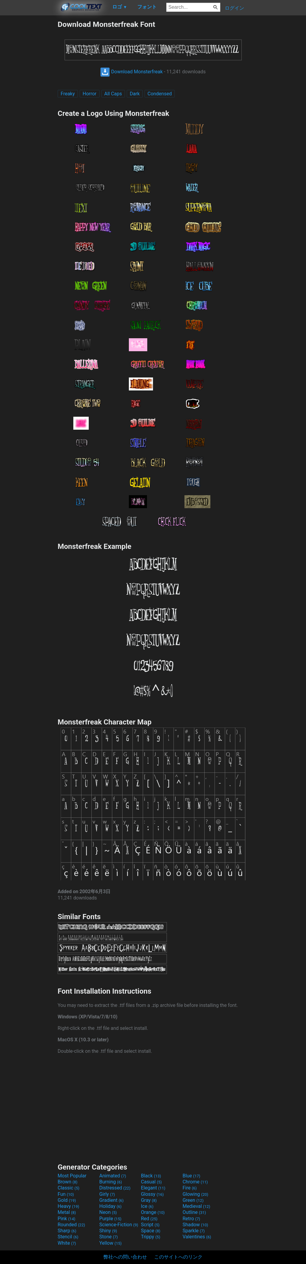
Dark (135, 94)
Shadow (195, 1224)
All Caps (113, 94)
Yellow (110, 1243)
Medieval (196, 1206)
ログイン (234, 8)
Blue (191, 1176)
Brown (67, 1182)
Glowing (195, 1194)
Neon (108, 1212)
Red (149, 1218)
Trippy (150, 1237)
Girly (107, 1194)
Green (193, 1200)
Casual (151, 1182)
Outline (194, 1212)
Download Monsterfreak (131, 72)
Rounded (71, 1224)
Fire (190, 1188)
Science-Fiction (118, 1224)
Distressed (114, 1188)
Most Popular (72, 1176)
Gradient (111, 1200)
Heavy (68, 1206)
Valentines (197, 1237)
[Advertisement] (29, 110)
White (67, 1243)
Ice (147, 1206)
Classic (68, 1188)
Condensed (160, 94)
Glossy (152, 1194)
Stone (108, 1237)
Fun (66, 1194)
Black (151, 1176)
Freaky (68, 94)
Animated (112, 1176)
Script (150, 1224)
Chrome (195, 1182)
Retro (191, 1218)
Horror (90, 94)
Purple (110, 1218)
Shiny (108, 1231)
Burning (110, 1182)
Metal (67, 1212)
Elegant (153, 1188)
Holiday (110, 1206)
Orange (153, 1212)
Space (150, 1231)
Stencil (68, 1237)
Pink (66, 1218)
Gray (149, 1200)
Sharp (67, 1231)
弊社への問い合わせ (125, 1257)
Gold (67, 1200)
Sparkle (194, 1231)
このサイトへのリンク (178, 1257)
